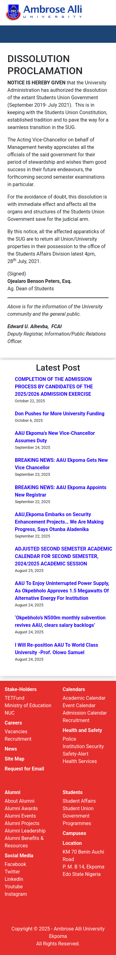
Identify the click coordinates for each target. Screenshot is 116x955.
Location (72, 843)
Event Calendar (79, 705)
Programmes (77, 823)
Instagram (16, 894)
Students (73, 792)
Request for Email (24, 769)
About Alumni (19, 801)
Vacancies (16, 731)
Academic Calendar (84, 698)
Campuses (74, 833)
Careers (13, 723)
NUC (10, 713)
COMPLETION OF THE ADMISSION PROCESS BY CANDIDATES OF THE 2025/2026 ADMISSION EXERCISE (54, 386)
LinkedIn (14, 879)
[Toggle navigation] (102, 34)
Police (69, 739)
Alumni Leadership (25, 831)
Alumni (12, 792)
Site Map (14, 759)
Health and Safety (82, 730)
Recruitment (18, 739)
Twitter (12, 872)
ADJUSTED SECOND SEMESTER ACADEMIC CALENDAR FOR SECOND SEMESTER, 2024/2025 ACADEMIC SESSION (63, 556)
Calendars (74, 689)
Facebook (15, 864)
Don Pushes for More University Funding (60, 414)
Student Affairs (79, 801)
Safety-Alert (75, 754)
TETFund (14, 698)
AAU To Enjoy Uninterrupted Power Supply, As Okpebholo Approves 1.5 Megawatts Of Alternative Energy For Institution (62, 590)
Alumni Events (20, 816)
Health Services (80, 761)
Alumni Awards (21, 808)
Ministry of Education (28, 705)
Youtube (14, 887)
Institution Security (83, 746)
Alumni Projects (22, 823)
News (11, 749)
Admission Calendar (85, 713)
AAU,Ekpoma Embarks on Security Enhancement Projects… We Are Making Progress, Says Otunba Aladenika (59, 521)
